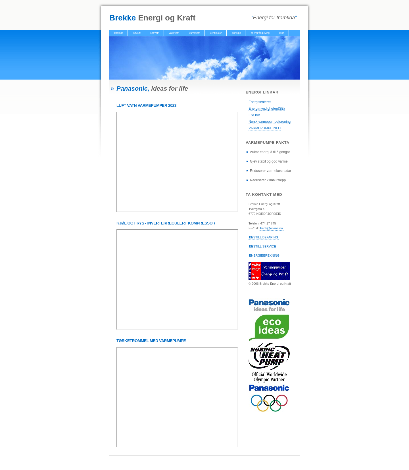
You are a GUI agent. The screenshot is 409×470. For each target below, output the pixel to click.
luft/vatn (154, 33)
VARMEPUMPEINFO (265, 128)
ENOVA (254, 115)
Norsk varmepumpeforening (270, 122)
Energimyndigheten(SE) (267, 109)
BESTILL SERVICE (262, 246)
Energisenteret (260, 102)
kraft (281, 33)
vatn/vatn (174, 33)
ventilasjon (216, 33)
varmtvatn (195, 33)
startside (118, 33)
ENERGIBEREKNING (264, 255)
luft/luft (137, 33)
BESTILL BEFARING (263, 237)
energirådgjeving (260, 33)
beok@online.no (271, 228)
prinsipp (236, 33)
